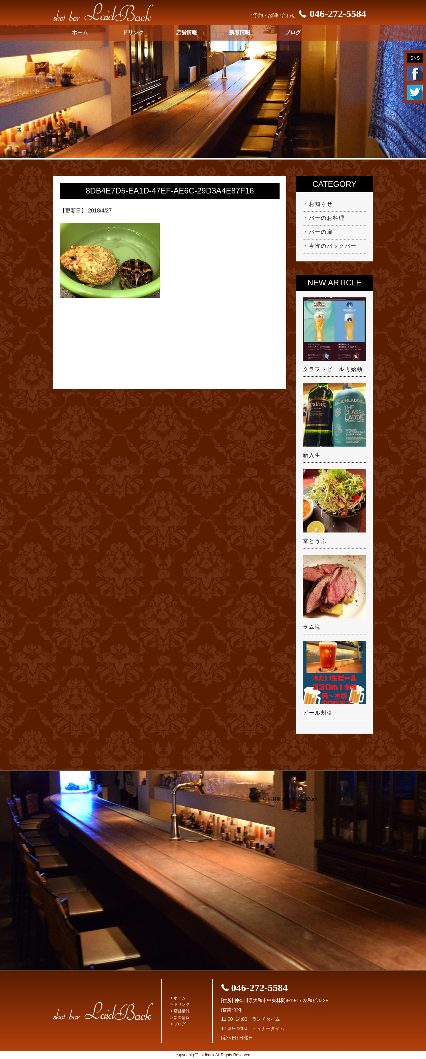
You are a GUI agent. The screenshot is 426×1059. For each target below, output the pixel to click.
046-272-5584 (331, 13)
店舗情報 (186, 32)
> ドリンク (180, 1004)
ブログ (293, 32)
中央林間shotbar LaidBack (290, 799)
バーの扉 (321, 232)
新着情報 (239, 32)
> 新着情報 (180, 1017)
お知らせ (321, 204)
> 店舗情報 (180, 1011)
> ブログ (178, 1024)
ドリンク (133, 32)
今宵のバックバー (333, 246)
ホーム (80, 32)
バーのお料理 (327, 218)
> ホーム (178, 998)
